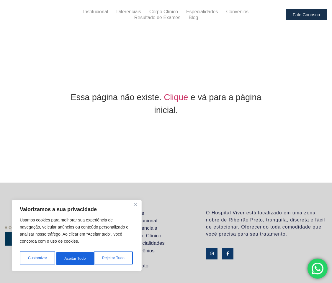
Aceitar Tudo (115, 258)
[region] (77, 236)
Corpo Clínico (163, 11)
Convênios (237, 11)
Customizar (37, 258)
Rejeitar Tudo (75, 258)
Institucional (95, 11)
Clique (176, 97)
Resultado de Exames (157, 17)
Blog (193, 17)
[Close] (135, 207)
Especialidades (202, 11)
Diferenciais (128, 11)
